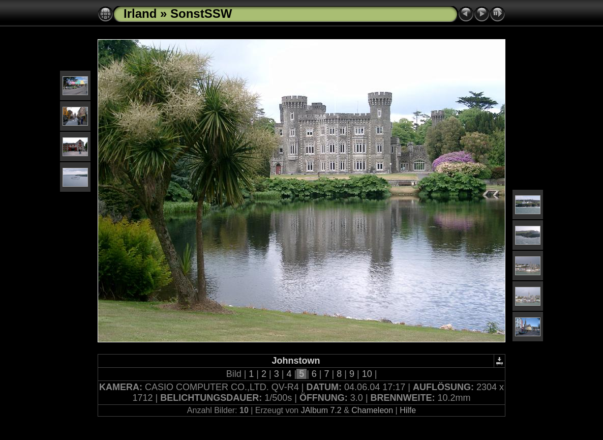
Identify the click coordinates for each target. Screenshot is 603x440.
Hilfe (408, 410)
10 (367, 374)
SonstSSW (201, 13)
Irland (140, 13)
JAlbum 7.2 (321, 410)
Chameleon (372, 410)
